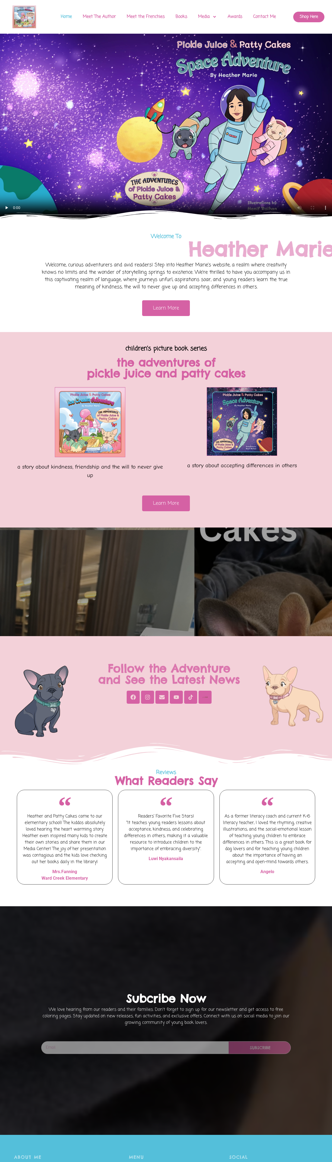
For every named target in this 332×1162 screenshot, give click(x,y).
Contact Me (264, 17)
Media (207, 17)
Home (66, 17)
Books (181, 17)
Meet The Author (99, 17)
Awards (235, 17)
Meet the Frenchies (146, 17)
